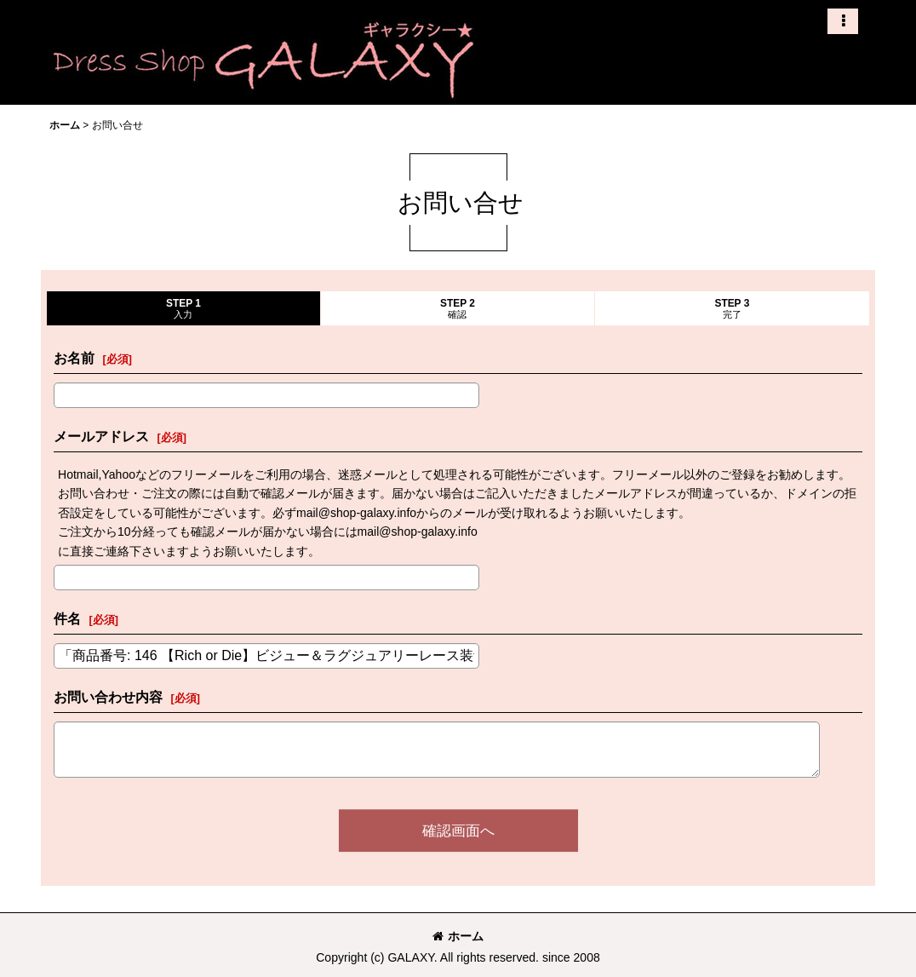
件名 (67, 618)
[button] (842, 21)
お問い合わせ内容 (108, 696)
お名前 (74, 357)
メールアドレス (101, 436)
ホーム (458, 936)
